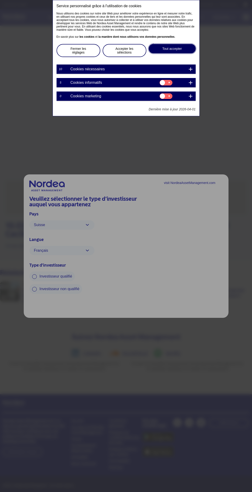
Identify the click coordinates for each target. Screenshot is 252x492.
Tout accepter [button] (172, 49)
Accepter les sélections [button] (124, 50)
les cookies (86, 36)
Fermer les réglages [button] (78, 50)
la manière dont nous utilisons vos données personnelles (136, 36)
